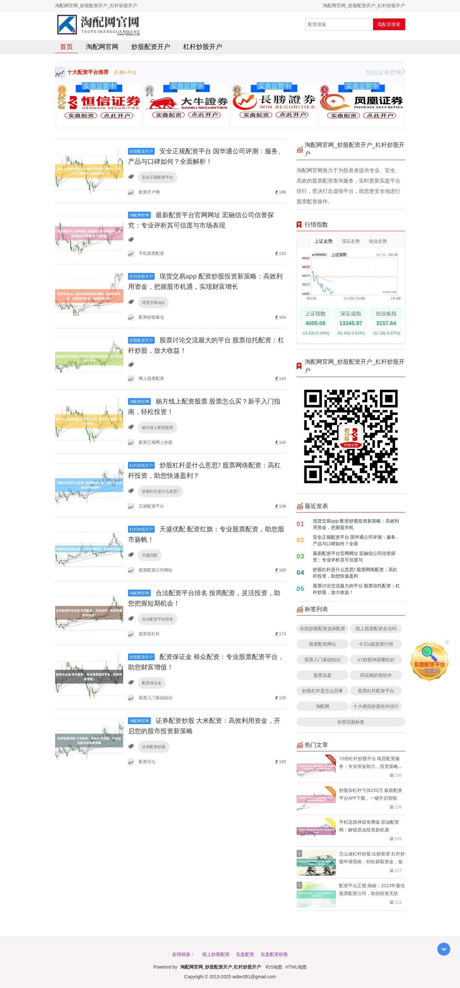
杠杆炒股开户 (202, 46)
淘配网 (322, 706)
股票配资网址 (322, 644)
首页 (66, 46)
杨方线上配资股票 (157, 427)
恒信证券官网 (385, 72)
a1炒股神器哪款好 (376, 659)
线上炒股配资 (216, 954)
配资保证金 (151, 683)
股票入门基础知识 (322, 659)
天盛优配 (150, 555)
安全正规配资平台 (157, 177)
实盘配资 (245, 954)
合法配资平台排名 (157, 619)
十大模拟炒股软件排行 (376, 706)
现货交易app (153, 302)
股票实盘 (322, 675)
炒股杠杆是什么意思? (160, 491)
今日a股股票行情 (376, 644)
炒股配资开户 (150, 46)
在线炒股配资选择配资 (322, 628)
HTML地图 (296, 967)
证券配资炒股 (153, 746)
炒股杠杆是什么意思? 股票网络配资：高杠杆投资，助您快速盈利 (355, 572)
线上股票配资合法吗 (376, 628)
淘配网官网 (102, 46)
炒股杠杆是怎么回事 (322, 691)
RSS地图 (273, 967)
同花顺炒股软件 (376, 675)
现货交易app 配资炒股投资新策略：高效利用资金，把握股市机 (356, 524)
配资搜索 (389, 24)
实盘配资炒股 (274, 954)
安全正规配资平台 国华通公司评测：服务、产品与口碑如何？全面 (356, 540)
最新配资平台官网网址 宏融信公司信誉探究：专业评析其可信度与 (354, 556)
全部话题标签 (350, 722)
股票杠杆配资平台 (376, 691)
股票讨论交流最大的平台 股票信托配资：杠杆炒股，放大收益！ (356, 588)
